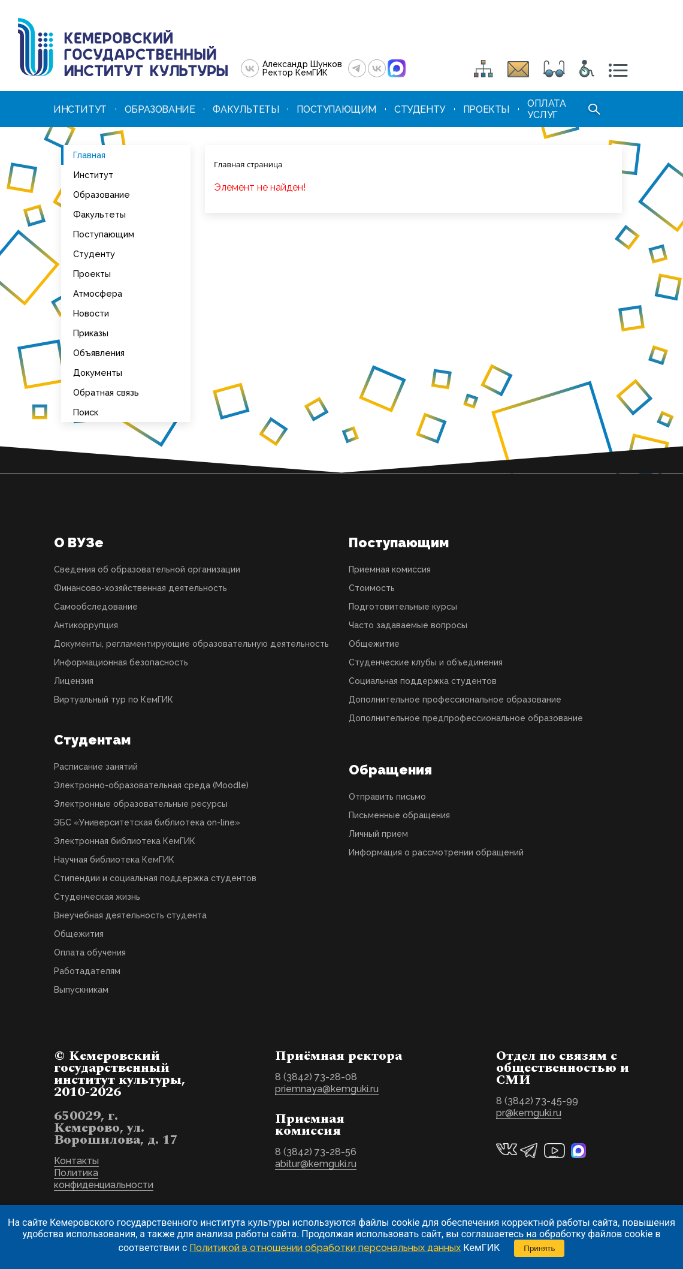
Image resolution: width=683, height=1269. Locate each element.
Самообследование (96, 606)
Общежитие (374, 644)
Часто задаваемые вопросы (408, 625)
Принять (539, 1248)
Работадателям (87, 971)
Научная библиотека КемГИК (114, 859)
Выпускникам (81, 989)
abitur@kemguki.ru (315, 1163)
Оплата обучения (90, 952)
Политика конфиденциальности (103, 1178)
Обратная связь (106, 392)
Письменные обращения (399, 815)
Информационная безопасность (121, 662)
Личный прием (378, 834)
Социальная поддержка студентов (423, 681)
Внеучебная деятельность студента (130, 915)
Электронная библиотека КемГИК (124, 841)
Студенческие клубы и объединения (426, 662)
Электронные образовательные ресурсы (141, 804)
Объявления (99, 353)
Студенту (94, 254)
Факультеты (99, 214)
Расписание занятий (96, 766)
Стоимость (372, 588)
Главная (89, 155)
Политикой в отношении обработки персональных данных (325, 1247)
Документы (97, 372)
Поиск (85, 412)
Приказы (90, 333)
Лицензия (73, 681)
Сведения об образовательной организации (147, 569)
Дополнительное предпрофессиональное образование (466, 718)
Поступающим (103, 234)
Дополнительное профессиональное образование (455, 699)
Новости (91, 313)
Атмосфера (97, 293)
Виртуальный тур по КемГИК (113, 699)
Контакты (76, 1160)
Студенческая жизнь (97, 897)
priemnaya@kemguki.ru (327, 1089)
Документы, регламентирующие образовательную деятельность (191, 644)
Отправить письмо (387, 796)
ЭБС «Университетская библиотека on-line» (147, 822)
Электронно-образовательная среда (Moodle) (151, 785)
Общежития (79, 934)
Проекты (92, 274)
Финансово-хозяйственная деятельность (140, 588)
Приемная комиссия (390, 569)
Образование (101, 194)
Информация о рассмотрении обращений (436, 852)
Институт (93, 175)
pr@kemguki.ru (528, 1113)
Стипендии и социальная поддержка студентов (155, 878)
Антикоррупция (86, 625)
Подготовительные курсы (403, 606)
